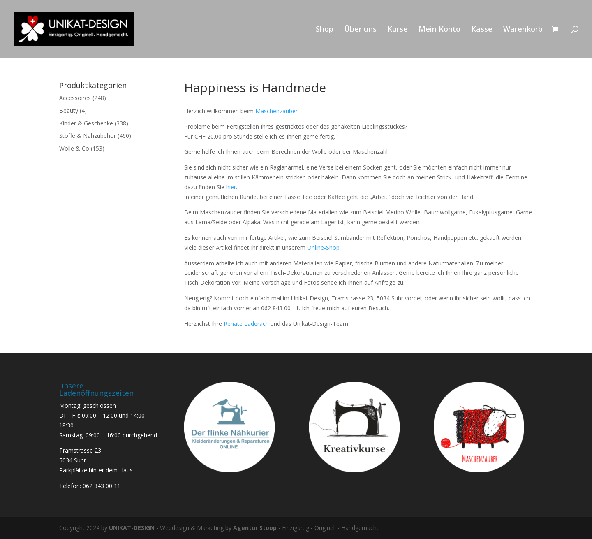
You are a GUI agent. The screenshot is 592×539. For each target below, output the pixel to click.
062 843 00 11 (101, 486)
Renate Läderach (247, 324)
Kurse (397, 30)
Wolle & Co (74, 148)
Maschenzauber (276, 111)
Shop (324, 30)
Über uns (360, 30)
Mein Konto (439, 30)
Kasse (482, 30)
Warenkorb (523, 30)
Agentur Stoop (255, 528)
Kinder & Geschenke (86, 123)
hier (231, 187)
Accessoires (75, 98)
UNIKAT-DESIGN (132, 528)
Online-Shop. (324, 247)
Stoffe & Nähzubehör (87, 135)
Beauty (68, 110)
